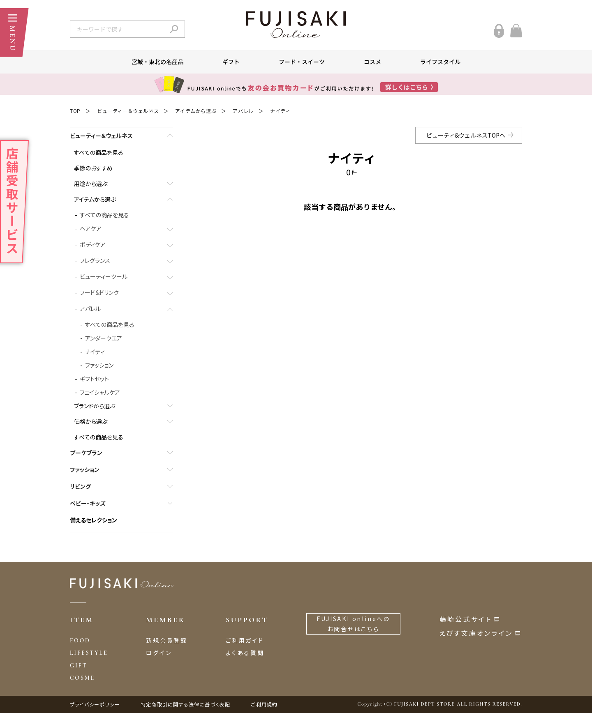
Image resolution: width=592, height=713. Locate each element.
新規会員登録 (166, 640)
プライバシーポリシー (95, 704)
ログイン (158, 653)
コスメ (372, 62)
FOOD (80, 640)
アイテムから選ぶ (195, 110)
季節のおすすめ (93, 168)
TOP (75, 110)
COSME (82, 677)
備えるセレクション (93, 520)
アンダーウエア (103, 338)
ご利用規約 (264, 704)
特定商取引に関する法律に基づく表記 (185, 704)
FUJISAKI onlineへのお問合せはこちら (353, 623)
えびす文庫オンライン (476, 633)
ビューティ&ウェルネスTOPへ (465, 135)
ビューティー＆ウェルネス (128, 110)
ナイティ (280, 110)
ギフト (231, 62)
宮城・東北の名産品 (157, 62)
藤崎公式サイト (465, 619)
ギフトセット (94, 379)
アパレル (243, 110)
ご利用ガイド (245, 640)
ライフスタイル (440, 62)
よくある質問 (245, 653)
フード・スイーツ (302, 62)
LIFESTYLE (89, 652)
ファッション (99, 365)
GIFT (78, 665)
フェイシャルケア (100, 392)
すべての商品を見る (98, 152)
